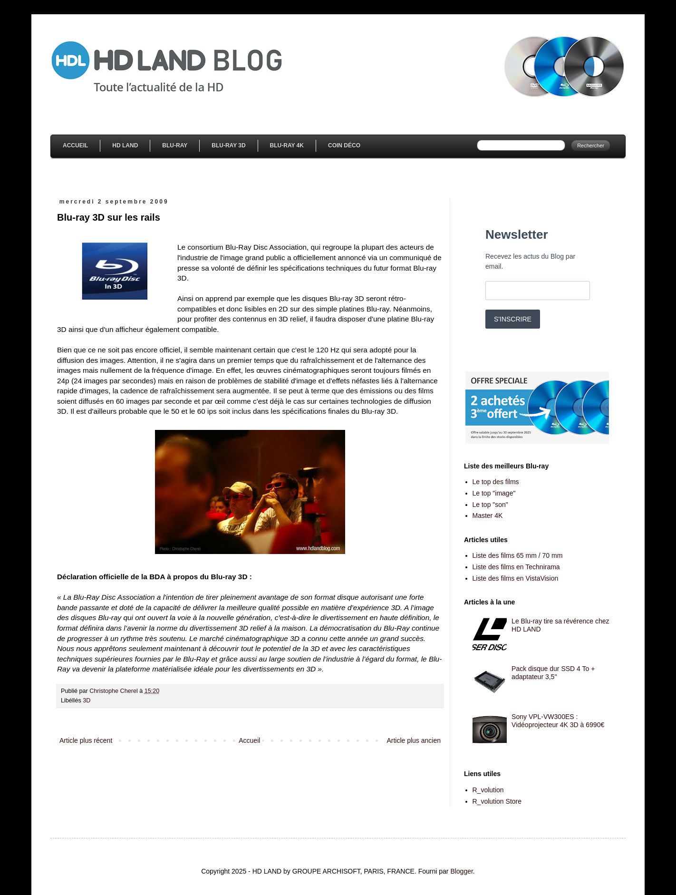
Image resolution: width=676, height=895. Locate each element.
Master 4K (488, 515)
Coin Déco (344, 145)
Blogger (461, 871)
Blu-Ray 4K (287, 145)
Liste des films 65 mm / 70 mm (518, 555)
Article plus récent (85, 740)
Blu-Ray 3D (228, 145)
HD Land (125, 145)
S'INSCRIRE (512, 319)
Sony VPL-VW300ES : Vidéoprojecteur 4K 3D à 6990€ (558, 721)
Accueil (75, 145)
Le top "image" (494, 493)
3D (86, 700)
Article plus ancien (413, 740)
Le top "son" (490, 504)
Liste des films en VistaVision (516, 578)
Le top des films (496, 482)
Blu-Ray (174, 145)
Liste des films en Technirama (516, 567)
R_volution (488, 790)
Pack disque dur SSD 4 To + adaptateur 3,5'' (553, 673)
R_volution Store (497, 801)
